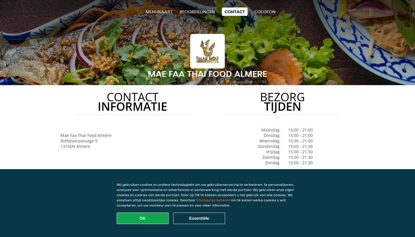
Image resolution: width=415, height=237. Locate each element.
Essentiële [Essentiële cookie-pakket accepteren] (199, 218)
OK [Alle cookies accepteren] (143, 218)
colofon (265, 12)
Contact (235, 12)
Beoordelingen (197, 12)
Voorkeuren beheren (213, 200)
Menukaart (159, 12)
